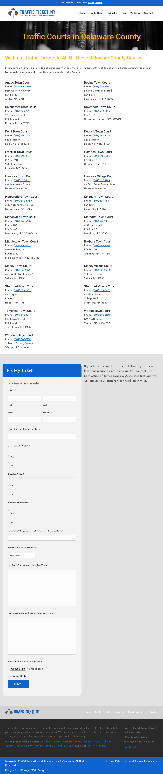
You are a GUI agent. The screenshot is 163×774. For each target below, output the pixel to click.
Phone (47, 412)
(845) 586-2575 (22, 245)
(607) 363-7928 (22, 111)
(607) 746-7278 (22, 136)
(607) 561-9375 (22, 270)
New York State (96, 746)
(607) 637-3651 (22, 180)
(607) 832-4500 (102, 87)
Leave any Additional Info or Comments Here (30, 613)
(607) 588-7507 (101, 245)
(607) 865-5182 (101, 315)
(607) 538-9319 (101, 201)
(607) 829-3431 (22, 156)
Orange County (92, 741)
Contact (148, 13)
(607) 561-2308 (101, 270)
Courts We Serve (131, 13)
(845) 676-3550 (22, 87)
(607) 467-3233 (101, 136)
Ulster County (52, 741)
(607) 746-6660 (101, 156)
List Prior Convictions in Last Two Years (27, 565)
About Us (113, 13)
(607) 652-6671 (101, 290)
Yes (12, 457)
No (12, 466)
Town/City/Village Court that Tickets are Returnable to (35, 531)
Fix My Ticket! (95, 3)
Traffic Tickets (97, 13)
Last (45, 405)
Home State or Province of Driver (24, 429)
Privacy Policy (114, 761)
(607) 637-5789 (101, 180)
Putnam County (43, 746)
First (10, 405)
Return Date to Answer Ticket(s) (23, 548)
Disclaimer (152, 761)
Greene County (24, 746)
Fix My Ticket (131, 747)
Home (82, 13)
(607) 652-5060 (23, 201)
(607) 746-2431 (101, 221)
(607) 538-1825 (22, 290)
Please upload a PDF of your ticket (25, 662)
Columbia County (64, 746)
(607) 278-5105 (101, 111)
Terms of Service (133, 761)
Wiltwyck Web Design (32, 770)
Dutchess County (71, 741)
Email (11, 412)
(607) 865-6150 (22, 339)
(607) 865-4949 (22, 315)
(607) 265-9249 (22, 221)
